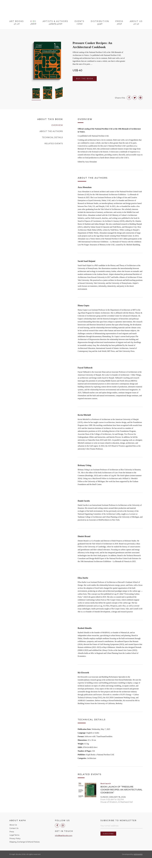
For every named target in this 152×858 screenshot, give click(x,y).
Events (79, 22)
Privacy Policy (14, 838)
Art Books (16, 22)
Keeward (138, 854)
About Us (136, 22)
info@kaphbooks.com (63, 836)
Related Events (53, 143)
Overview (57, 125)
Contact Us (13, 828)
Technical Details (52, 137)
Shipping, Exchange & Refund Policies (24, 842)
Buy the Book (84, 79)
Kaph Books (21, 9)
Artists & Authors (55, 22)
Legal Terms (14, 835)
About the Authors (51, 131)
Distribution (100, 22)
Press (119, 22)
